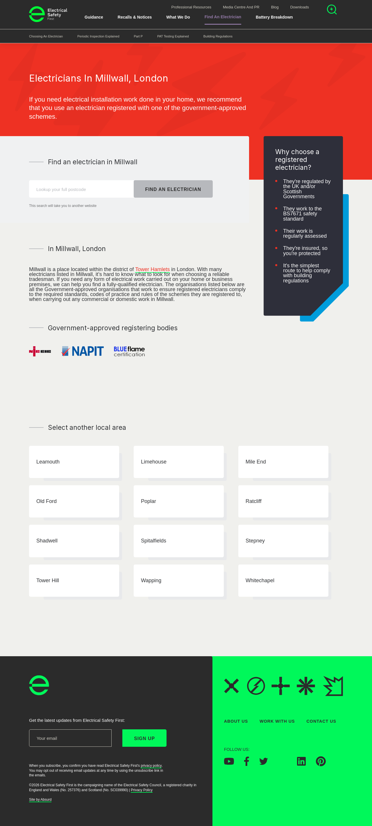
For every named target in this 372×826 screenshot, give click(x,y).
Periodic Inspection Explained (98, 36)
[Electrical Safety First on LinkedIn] (301, 764)
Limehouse (154, 462)
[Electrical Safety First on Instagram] (282, 764)
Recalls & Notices (135, 17)
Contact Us (321, 721)
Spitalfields (153, 541)
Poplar (148, 501)
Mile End (256, 462)
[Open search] (332, 10)
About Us (236, 721)
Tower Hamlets (152, 269)
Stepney (255, 541)
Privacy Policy (142, 790)
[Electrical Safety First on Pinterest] (321, 765)
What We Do (178, 17)
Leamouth (48, 462)
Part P (138, 36)
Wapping (151, 580)
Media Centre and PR (241, 7)
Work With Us (277, 721)
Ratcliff (254, 501)
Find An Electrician (223, 17)
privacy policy (151, 766)
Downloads (299, 7)
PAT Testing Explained (173, 36)
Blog (275, 7)
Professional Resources (191, 7)
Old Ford (46, 501)
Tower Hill (47, 580)
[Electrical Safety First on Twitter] (263, 763)
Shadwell (47, 541)
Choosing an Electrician (46, 36)
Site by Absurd (40, 800)
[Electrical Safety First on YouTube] (229, 763)
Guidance (94, 17)
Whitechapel (260, 580)
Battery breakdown (274, 17)
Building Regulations (218, 36)
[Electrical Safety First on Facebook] (246, 764)
